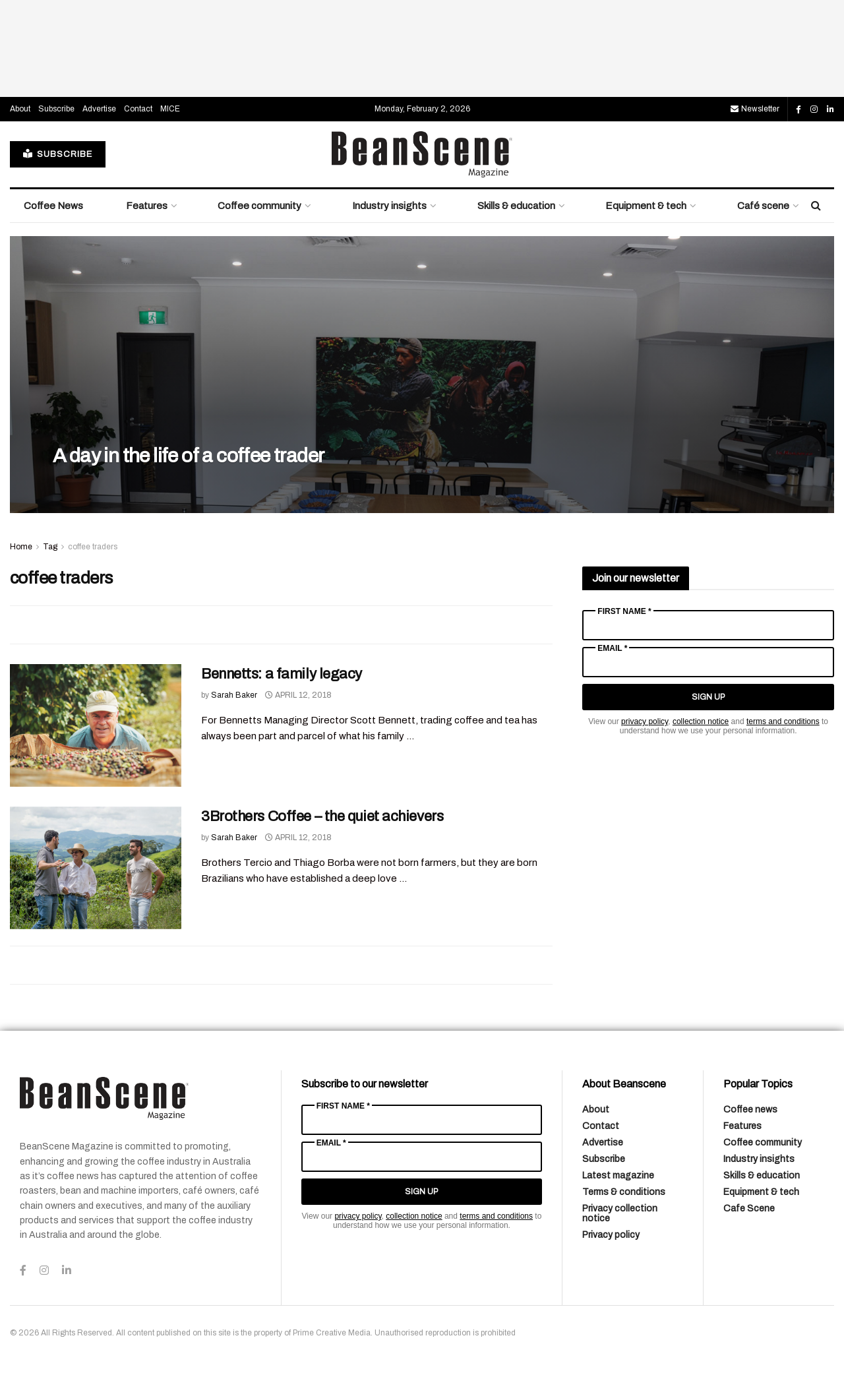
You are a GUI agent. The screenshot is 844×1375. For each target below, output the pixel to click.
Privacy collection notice (619, 1213)
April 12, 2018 (298, 695)
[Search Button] (816, 205)
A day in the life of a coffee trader (188, 455)
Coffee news (750, 1110)
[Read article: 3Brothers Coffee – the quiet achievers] (95, 868)
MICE (170, 108)
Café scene (763, 205)
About (20, 108)
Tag (50, 546)
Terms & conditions (623, 1192)
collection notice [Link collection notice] (701, 721)
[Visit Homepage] (422, 154)
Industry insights (389, 205)
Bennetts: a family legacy (281, 674)
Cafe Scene (749, 1208)
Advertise (99, 108)
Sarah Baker (234, 695)
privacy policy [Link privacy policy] (644, 721)
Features (146, 205)
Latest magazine (618, 1175)
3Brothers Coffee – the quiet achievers (322, 816)
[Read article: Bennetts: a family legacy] (95, 725)
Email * (612, 648)
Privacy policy (611, 1235)
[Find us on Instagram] (814, 109)
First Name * (624, 611)
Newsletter (755, 108)
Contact (138, 108)
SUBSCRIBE (57, 154)
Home (21, 546)
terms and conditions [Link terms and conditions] (783, 721)
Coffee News (53, 205)
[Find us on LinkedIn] (830, 109)
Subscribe (56, 108)
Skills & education (516, 205)
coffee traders (92, 546)
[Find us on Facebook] (798, 109)
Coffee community (259, 205)
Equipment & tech (645, 205)
